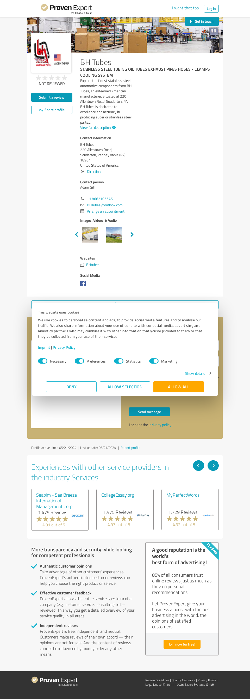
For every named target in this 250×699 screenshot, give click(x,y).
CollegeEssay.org (117, 495)
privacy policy (160, 424)
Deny (71, 387)
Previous (76, 234)
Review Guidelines (157, 680)
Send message (149, 411)
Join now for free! (182, 644)
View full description (97, 127)
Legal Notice (153, 684)
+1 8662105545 (100, 198)
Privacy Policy (72, 347)
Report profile (130, 447)
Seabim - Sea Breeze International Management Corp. (56, 500)
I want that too (185, 8)
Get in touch (202, 21)
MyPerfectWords (182, 495)
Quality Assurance (183, 680)
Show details (187, 373)
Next (132, 234)
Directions (95, 171)
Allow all (178, 387)
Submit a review (51, 97)
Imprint (52, 347)
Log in (211, 8)
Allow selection (125, 387)
